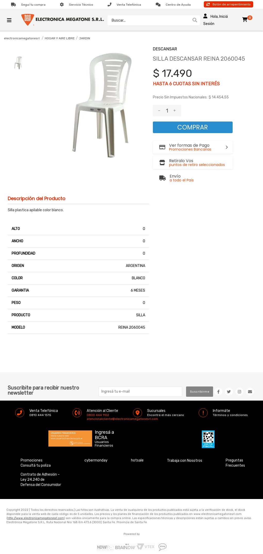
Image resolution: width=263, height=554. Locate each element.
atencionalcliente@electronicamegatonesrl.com (91, 407)
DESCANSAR (165, 49)
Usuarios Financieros (104, 432)
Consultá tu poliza (36, 454)
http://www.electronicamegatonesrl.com (35, 506)
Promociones (31, 449)
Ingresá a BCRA (104, 422)
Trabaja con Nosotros (184, 449)
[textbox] (148, 20)
